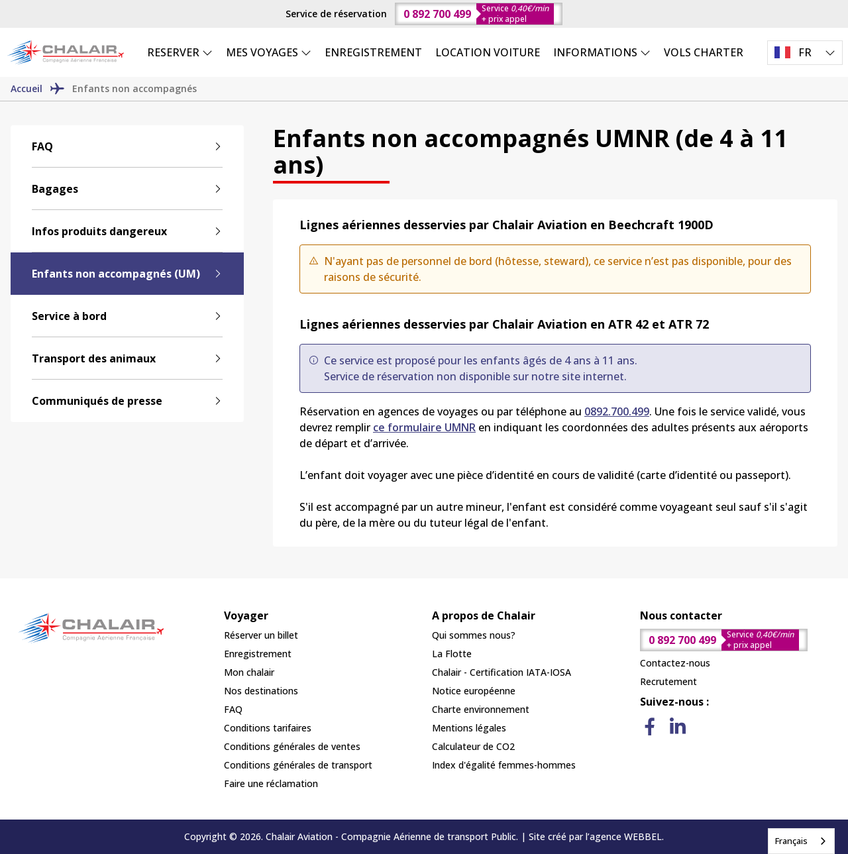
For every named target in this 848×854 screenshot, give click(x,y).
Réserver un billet (261, 635)
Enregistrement (258, 653)
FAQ (233, 709)
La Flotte (452, 653)
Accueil (26, 88)
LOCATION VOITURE (487, 52)
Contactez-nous (675, 663)
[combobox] (801, 841)
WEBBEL (643, 836)
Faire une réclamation (271, 783)
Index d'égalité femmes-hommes (504, 765)
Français (791, 841)
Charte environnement (480, 709)
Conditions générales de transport (298, 765)
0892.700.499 (616, 411)
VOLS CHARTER (703, 52)
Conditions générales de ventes (292, 746)
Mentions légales (469, 727)
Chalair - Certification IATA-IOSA (501, 672)
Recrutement (668, 681)
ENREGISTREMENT (373, 52)
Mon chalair (249, 672)
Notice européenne (473, 690)
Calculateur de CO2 (473, 746)
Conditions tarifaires (267, 727)
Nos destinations (261, 690)
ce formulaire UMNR (424, 427)
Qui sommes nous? (473, 635)
